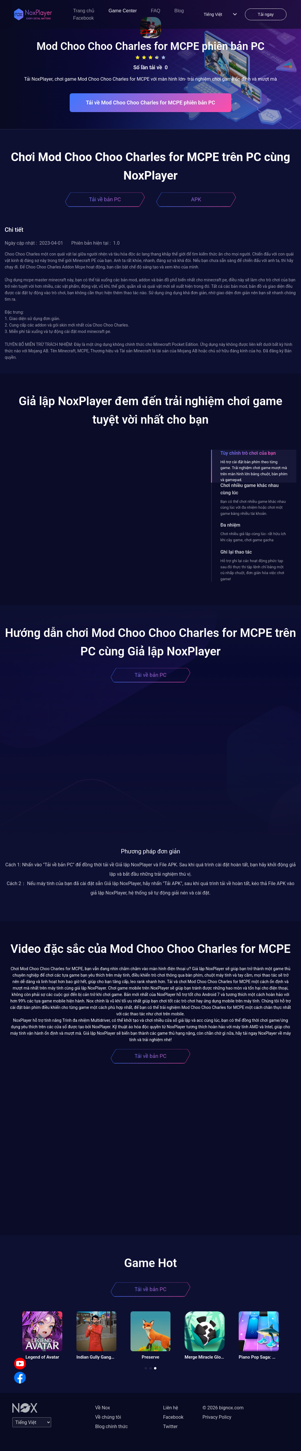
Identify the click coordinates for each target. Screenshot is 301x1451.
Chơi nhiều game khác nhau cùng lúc (249, 489)
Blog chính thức (111, 1426)
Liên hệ (170, 1408)
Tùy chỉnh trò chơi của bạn (248, 453)
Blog (179, 10)
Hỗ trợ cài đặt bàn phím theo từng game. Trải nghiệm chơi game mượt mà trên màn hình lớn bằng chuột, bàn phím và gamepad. (253, 471)
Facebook (83, 18)
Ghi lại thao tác (236, 552)
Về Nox (102, 1408)
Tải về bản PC (105, 199)
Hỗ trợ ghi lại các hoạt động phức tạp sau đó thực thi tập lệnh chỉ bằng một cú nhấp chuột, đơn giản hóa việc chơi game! (252, 570)
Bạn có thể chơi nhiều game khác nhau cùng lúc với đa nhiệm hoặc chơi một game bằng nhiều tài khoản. (253, 507)
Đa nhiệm (230, 525)
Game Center (122, 10)
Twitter (170, 1426)
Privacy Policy (217, 1417)
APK (196, 199)
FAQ (155, 10)
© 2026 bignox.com (223, 1408)
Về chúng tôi (108, 1417)
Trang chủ (84, 10)
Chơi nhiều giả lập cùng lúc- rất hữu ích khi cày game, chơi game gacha (253, 537)
